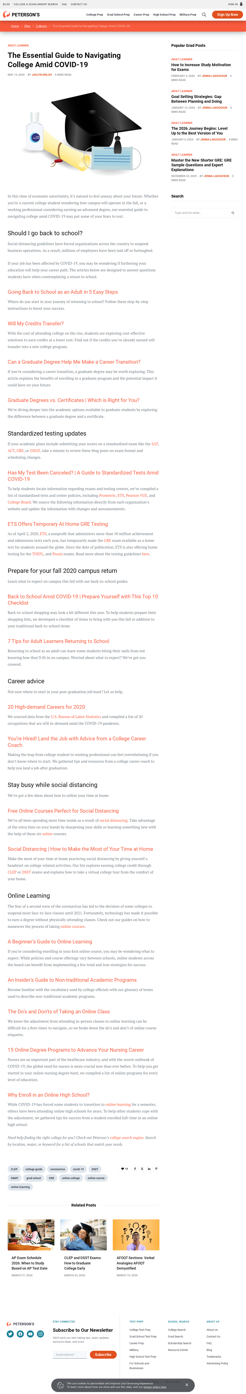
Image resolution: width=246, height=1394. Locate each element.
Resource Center (178, 1350)
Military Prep (188, 14)
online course (96, 1178)
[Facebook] (20, 1334)
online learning (20, 1187)
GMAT (35, 450)
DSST (95, 1169)
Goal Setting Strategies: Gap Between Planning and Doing (196, 99)
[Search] (204, 15)
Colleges (41, 26)
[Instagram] (40, 1334)
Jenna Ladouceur (214, 75)
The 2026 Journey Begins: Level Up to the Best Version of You (199, 131)
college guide (33, 1169)
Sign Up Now (227, 14)
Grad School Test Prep (143, 1336)
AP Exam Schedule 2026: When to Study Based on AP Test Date (30, 1263)
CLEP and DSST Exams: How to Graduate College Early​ (83, 1263)
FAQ (64, 4)
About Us (212, 1329)
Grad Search (175, 1336)
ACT (11, 450)
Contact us (79, 4)
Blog (6, 4)
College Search (177, 1329)
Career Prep (141, 14)
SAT (155, 443)
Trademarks (214, 1356)
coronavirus (57, 1169)
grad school (33, 1178)
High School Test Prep (143, 1356)
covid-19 (78, 1169)
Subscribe (103, 1355)
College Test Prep (140, 1329)
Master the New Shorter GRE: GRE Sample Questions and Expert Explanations (201, 165)
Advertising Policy (217, 1363)
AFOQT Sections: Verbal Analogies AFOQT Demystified (136, 1263)
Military (134, 1350)
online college (71, 1178)
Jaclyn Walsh (42, 74)
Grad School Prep (118, 14)
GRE (20, 450)
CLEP (14, 1169)
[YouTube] (30, 1334)
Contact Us (213, 1336)
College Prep (94, 14)
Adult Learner (18, 45)
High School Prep (164, 14)
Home (15, 26)
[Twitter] (10, 1334)
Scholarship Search (179, 1343)
